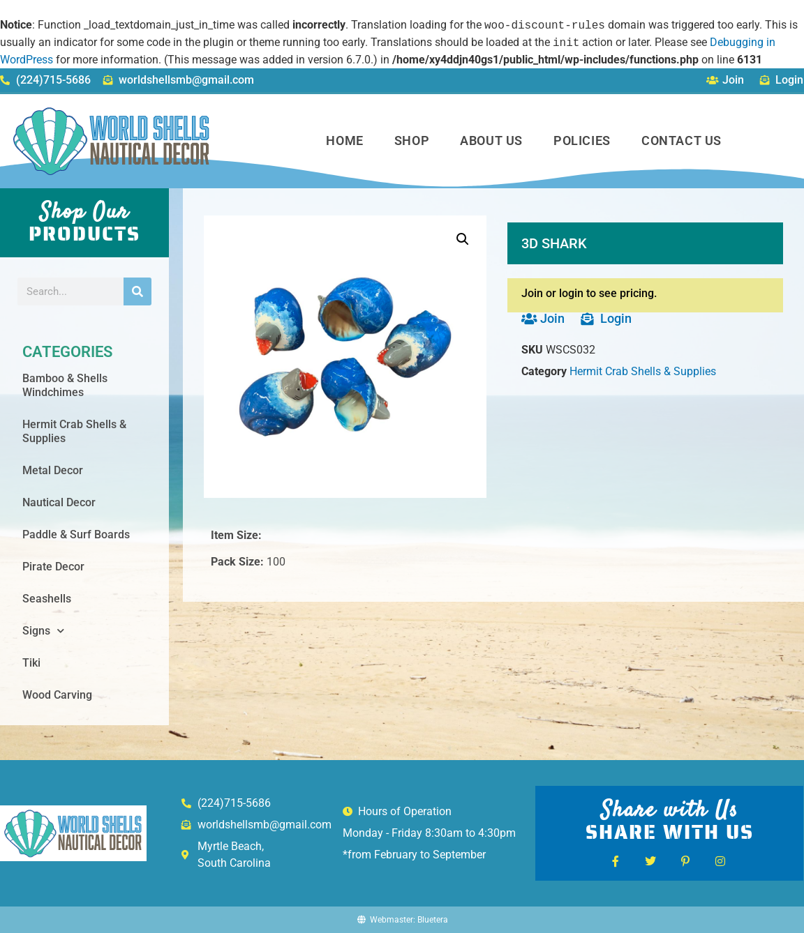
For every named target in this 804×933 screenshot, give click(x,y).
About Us (491, 140)
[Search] (137, 291)
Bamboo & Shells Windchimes (64, 385)
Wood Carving (57, 694)
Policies (582, 140)
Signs (43, 631)
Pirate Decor (53, 566)
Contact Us (681, 140)
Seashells (46, 598)
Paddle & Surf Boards (76, 534)
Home (344, 140)
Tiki (31, 662)
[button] (462, 239)
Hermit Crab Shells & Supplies (74, 431)
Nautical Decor (59, 502)
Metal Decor (52, 470)
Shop (411, 140)
